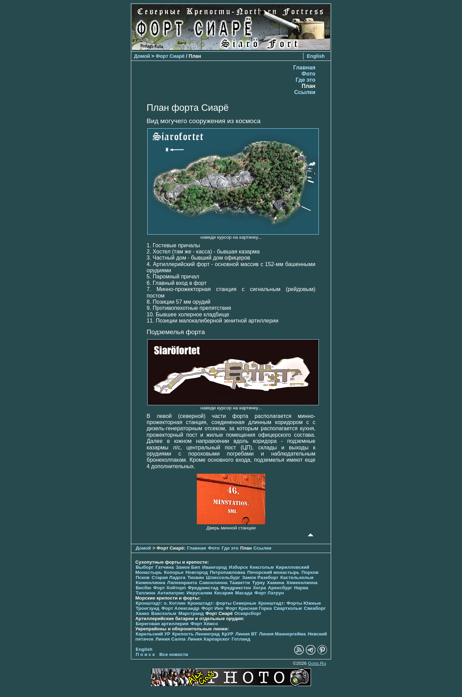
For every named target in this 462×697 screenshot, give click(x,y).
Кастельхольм (296, 577)
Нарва (301, 587)
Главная (304, 67)
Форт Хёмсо (204, 623)
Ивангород (214, 567)
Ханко (142, 613)
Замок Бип (188, 567)
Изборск (238, 567)
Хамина (275, 582)
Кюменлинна (150, 582)
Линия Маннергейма (282, 633)
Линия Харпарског (209, 639)
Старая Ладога (168, 577)
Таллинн (145, 592)
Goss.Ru (317, 663)
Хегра (259, 587)
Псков (143, 577)
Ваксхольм (164, 613)
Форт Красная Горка (249, 608)
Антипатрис (171, 592)
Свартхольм (288, 608)
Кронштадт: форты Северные (222, 603)
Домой (142, 56)
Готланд (241, 639)
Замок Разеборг (260, 577)
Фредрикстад (203, 587)
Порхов (309, 572)
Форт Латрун (269, 592)
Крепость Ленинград (196, 633)
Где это (305, 80)
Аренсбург (280, 587)
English (316, 56)
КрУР (227, 633)
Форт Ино (212, 608)
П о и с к (145, 654)
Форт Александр (180, 608)
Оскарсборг (247, 613)
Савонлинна (213, 582)
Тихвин (195, 577)
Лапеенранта (182, 582)
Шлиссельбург (223, 577)
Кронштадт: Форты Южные (289, 603)
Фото (308, 74)
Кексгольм (262, 567)
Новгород (197, 572)
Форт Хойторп (169, 587)
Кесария (223, 592)
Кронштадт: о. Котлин (161, 603)
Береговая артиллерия (162, 623)
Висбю (143, 587)
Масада (244, 592)
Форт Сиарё (170, 56)
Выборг (144, 567)
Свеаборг (315, 608)
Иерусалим (199, 592)
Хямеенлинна (301, 582)
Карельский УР (153, 633)
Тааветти (239, 582)
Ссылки (304, 92)
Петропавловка (227, 572)
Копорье (174, 572)
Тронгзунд (147, 608)
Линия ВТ (246, 633)
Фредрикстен (235, 587)
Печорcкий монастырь (273, 572)
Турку (258, 582)
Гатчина (164, 567)
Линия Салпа (170, 639)
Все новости (173, 654)
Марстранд (191, 613)
